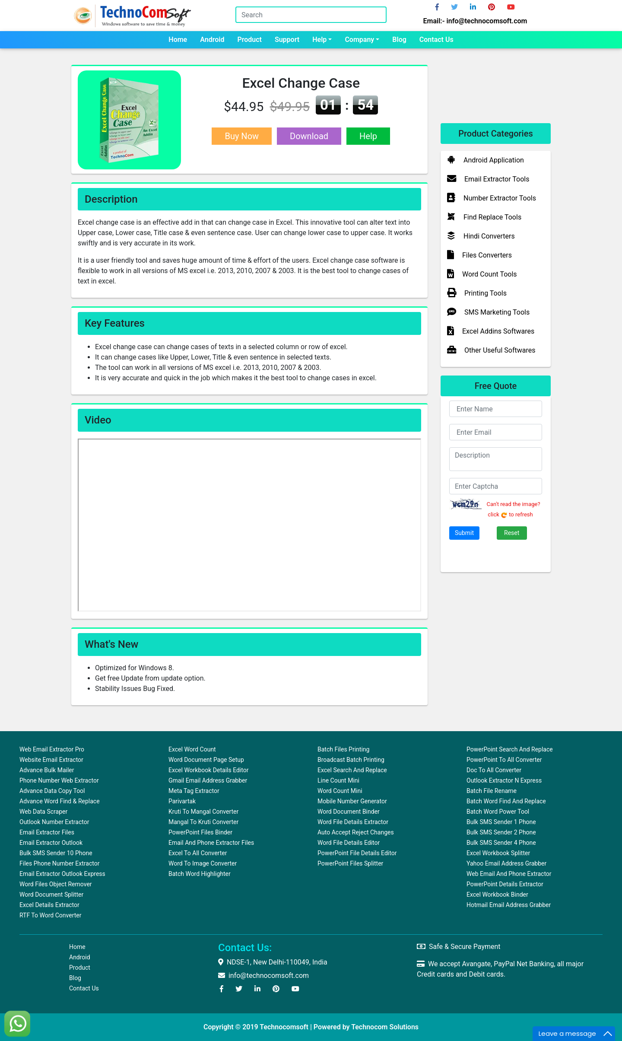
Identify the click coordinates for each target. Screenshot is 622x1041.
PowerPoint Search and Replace (509, 749)
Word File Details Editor (348, 842)
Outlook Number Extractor (54, 821)
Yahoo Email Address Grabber (506, 863)
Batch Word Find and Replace (506, 801)
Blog (399, 39)
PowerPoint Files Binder (200, 832)
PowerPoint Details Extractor (504, 884)
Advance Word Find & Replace (59, 801)
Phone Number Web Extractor (59, 780)
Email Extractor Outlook (51, 842)
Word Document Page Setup (206, 759)
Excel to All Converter (197, 853)
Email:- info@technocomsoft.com (475, 21)
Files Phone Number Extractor (59, 863)
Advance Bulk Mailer (46, 770)
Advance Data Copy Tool (52, 790)
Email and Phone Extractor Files (211, 842)
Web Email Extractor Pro (51, 749)
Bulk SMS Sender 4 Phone (501, 842)
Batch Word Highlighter (199, 873)
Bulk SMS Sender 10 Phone (55, 853)
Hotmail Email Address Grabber (508, 904)
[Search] (311, 14)
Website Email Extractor (51, 759)
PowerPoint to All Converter (504, 759)
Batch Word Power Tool (497, 811)
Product (249, 39)
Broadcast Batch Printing (350, 759)
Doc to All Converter (493, 770)
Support (287, 39)
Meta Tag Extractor (193, 790)
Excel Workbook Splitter (498, 853)
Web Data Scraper (43, 811)
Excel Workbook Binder (497, 894)
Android (212, 39)
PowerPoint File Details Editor (357, 853)
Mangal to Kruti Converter (203, 821)
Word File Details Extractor (352, 821)
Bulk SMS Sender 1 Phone (501, 821)
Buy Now (242, 136)
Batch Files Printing (343, 749)
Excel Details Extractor (49, 904)
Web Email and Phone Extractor (509, 873)
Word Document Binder (348, 811)
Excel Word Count (192, 749)
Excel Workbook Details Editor (208, 770)
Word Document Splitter (51, 894)
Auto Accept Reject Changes (355, 832)
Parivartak (182, 801)
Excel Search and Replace (352, 770)
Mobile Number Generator (352, 801)
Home (177, 39)
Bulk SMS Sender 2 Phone (501, 832)
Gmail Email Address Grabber (207, 780)
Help (319, 39)
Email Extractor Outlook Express (62, 873)
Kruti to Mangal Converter (203, 811)
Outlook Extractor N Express (504, 780)
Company (359, 39)
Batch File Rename (491, 790)
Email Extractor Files (46, 832)
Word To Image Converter (202, 863)
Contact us (436, 39)
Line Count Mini (338, 780)
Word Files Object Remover (55, 884)
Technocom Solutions (385, 1027)
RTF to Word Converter (50, 915)
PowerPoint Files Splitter (350, 863)
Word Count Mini (339, 790)
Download (309, 136)
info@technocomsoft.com (263, 975)
